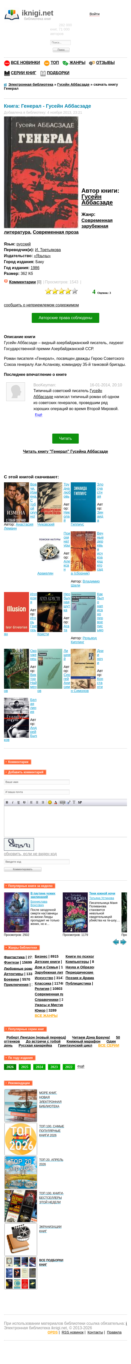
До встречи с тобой (43, 1041)
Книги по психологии (84, 956)
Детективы (14, 974)
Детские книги (47, 962)
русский (23, 244)
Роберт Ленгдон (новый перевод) (36, 1037)
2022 (68, 1067)
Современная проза (55, 232)
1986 (34, 268)
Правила (114, 1332)
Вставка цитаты (68, 802)
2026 (10, 1067)
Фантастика (14, 957)
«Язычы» (42, 256)
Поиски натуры (67, 539)
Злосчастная (100, 490)
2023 (54, 1067)
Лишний (67, 655)
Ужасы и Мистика (50, 1005)
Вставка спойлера (80, 802)
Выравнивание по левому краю (31, 802)
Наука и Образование (85, 967)
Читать (65, 438)
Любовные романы (21, 968)
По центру (37, 802)
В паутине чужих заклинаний (43, 895)
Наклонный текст (13, 802)
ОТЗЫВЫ (105, 62)
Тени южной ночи (102, 893)
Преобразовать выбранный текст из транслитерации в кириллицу (74, 802)
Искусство (44, 978)
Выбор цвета (55, 802)
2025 (24, 1067)
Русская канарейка (35, 1045)
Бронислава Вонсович (38, 903)
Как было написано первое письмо (100, 612)
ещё (81, 1066)
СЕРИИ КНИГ (23, 73)
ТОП (55, 62)
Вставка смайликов (50, 802)
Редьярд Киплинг (84, 640)
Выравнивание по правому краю (43, 802)
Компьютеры (77, 962)
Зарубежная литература (56, 972)
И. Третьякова (48, 250)
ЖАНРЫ (77, 62)
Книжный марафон (83, 1041)
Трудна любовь (67, 490)
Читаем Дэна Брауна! (91, 1037)
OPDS (53, 1332)
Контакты (95, 1332)
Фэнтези (11, 962)
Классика (43, 983)
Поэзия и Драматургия (86, 978)
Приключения (16, 985)
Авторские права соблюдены (65, 318)
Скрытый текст (63, 802)
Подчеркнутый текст (19, 802)
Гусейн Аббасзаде (97, 199)
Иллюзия (33, 598)
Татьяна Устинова (101, 898)
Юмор (40, 1010)
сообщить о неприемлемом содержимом (41, 305)
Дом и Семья (46, 967)
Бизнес (41, 956)
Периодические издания (87, 972)
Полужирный (7, 802)
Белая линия (33, 706)
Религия (42, 989)
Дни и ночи (100, 657)
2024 (39, 1067)
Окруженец (33, 655)
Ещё (38, 415)
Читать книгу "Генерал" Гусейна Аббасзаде (65, 451)
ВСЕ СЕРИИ (108, 1045)
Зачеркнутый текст (24, 802)
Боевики (11, 979)
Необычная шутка (67, 602)
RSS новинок (73, 1332)
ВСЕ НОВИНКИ (25, 62)
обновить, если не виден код (30, 854)
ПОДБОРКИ (58, 73)
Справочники (46, 1000)
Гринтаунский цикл (75, 1045)
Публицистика (78, 983)
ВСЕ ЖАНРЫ (46, 1016)
